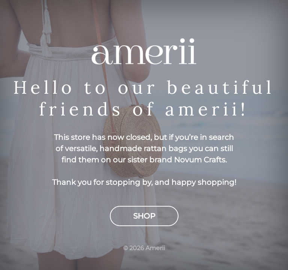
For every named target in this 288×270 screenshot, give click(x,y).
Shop (144, 216)
